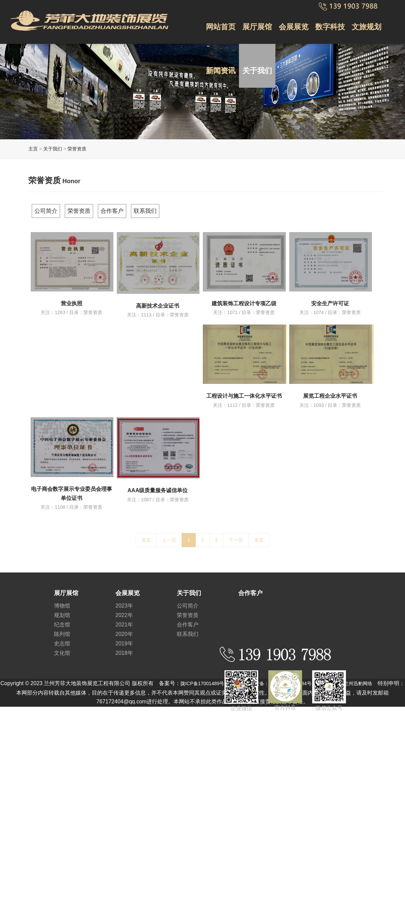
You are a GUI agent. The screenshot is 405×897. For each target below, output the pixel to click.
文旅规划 (359, 17)
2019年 (124, 639)
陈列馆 (62, 630)
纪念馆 (62, 620)
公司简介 (52, 208)
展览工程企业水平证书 (330, 392)
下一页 (236, 536)
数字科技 (324, 17)
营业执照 (71, 299)
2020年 (124, 630)
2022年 (124, 611)
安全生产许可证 (330, 299)
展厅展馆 (255, 17)
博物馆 (62, 602)
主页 (33, 148)
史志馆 (62, 639)
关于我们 (255, 46)
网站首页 (220, 17)
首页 (146, 536)
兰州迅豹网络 (376, 679)
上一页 (169, 536)
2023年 (124, 602)
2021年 (124, 620)
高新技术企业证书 (157, 301)
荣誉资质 (77, 148)
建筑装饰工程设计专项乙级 (244, 299)
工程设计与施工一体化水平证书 (244, 392)
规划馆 (62, 611)
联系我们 (178, 208)
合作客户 (136, 208)
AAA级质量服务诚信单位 (158, 486)
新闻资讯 (220, 46)
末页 (259, 536)
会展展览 (289, 17)
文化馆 (62, 649)
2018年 (124, 649)
